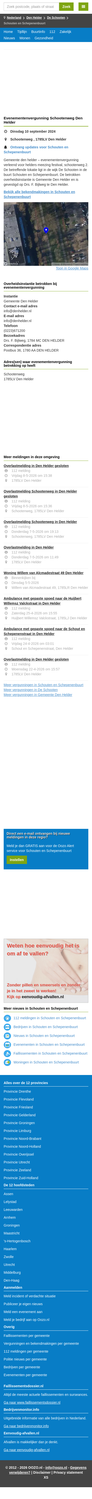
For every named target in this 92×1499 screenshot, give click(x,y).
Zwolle (8, 1257)
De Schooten (56, 17)
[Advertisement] (46, 83)
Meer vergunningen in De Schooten (31, 690)
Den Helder (34, 17)
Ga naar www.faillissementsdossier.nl (32, 1402)
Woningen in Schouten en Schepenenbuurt (41, 1062)
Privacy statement (68, 1472)
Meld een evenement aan (23, 1312)
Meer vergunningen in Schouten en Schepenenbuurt (43, 685)
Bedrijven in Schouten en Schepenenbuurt (41, 1027)
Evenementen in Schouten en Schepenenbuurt (44, 1044)
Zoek (66, 7)
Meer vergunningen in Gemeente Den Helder (38, 695)
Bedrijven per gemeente (22, 1367)
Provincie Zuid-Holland (21, 1178)
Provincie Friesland (18, 1107)
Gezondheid (44, 38)
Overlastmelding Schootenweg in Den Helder (40, 522)
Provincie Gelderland (20, 1115)
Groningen (12, 1225)
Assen (8, 1194)
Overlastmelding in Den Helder (29, 547)
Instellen (17, 860)
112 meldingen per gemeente (26, 1351)
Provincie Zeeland (17, 1170)
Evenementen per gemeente (25, 1375)
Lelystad (10, 1202)
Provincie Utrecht (17, 1162)
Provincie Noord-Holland (22, 1146)
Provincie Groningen (19, 1123)
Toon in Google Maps (72, 268)
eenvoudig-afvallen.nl (43, 996)
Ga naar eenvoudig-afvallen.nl (27, 1450)
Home (8, 32)
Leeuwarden (13, 1210)
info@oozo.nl (56, 1468)
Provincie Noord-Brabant (22, 1139)
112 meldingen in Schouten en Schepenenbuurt (45, 1018)
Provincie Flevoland (19, 1099)
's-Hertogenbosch (17, 1241)
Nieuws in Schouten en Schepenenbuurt (39, 1036)
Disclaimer (42, 1472)
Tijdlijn (22, 32)
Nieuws (9, 38)
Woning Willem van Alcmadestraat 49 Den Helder (43, 573)
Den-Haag (11, 1280)
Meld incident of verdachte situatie (30, 1296)
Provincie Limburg (17, 1131)
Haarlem (10, 1249)
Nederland (14, 17)
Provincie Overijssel (19, 1154)
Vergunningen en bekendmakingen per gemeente (41, 1343)
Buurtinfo (38, 32)
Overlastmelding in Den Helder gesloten (36, 466)
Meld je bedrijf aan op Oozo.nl (26, 1320)
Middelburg (12, 1272)
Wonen (24, 38)
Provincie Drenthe (17, 1091)
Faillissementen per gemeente (27, 1336)
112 (52, 32)
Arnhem (10, 1217)
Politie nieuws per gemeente (25, 1359)
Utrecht (9, 1265)
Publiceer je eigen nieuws (23, 1304)
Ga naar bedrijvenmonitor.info (26, 1426)
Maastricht (12, 1233)
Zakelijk (65, 32)
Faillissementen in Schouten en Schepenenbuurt (45, 1053)
